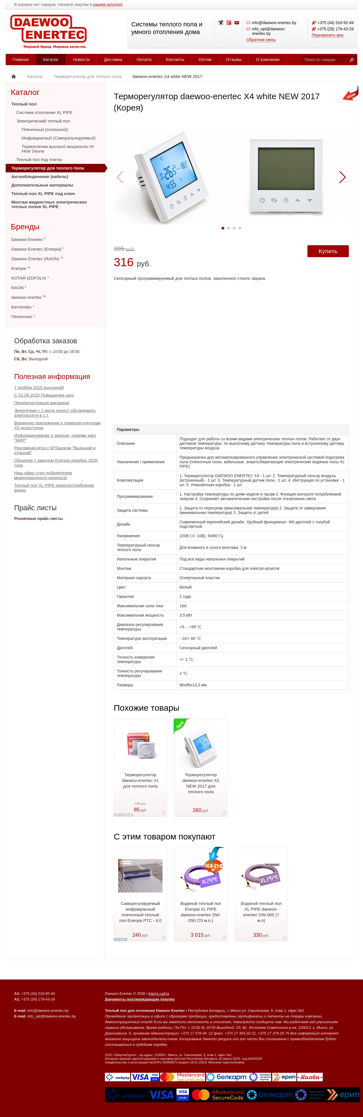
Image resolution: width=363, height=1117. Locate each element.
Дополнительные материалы (42, 185)
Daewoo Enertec (28, 239)
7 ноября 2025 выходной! (39, 387)
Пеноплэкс (23, 316)
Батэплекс (22, 306)
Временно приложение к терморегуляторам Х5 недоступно (57, 425)
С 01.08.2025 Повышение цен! (44, 395)
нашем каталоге (108, 5)
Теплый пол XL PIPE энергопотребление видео (54, 487)
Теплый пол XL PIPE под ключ (43, 193)
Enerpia (20, 268)
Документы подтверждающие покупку (140, 999)
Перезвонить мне (328, 35)
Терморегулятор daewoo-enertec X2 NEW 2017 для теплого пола (200, 783)
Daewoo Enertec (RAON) (37, 258)
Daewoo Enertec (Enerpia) (37, 249)
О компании (268, 59)
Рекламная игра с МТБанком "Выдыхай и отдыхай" (55, 450)
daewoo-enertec (28, 297)
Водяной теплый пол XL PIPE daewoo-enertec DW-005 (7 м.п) (261, 912)
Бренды (25, 226)
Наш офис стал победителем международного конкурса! (43, 475)
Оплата (144, 59)
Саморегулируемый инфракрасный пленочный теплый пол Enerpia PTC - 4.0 (140, 912)
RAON (18, 287)
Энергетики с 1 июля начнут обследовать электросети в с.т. (55, 413)
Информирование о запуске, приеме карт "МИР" (55, 438)
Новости (81, 59)
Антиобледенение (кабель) (39, 176)
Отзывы (234, 59)
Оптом (205, 59)
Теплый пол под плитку (39, 159)
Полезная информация (52, 376)
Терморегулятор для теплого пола (47, 168)
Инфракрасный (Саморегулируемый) (59, 138)
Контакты (175, 59)
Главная (20, 59)
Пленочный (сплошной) (45, 129)
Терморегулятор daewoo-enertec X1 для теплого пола (140, 780)
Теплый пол (24, 103)
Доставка (113, 59)
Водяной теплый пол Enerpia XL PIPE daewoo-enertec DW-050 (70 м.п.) (200, 912)
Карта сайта (159, 993)
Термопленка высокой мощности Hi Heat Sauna (58, 148)
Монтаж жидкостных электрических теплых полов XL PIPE (49, 204)
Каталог (51, 59)
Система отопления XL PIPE (44, 112)
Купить (328, 251)
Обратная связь (261, 39)
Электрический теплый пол (43, 121)
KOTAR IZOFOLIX (30, 278)
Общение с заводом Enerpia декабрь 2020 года (56, 462)
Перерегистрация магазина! (41, 402)
